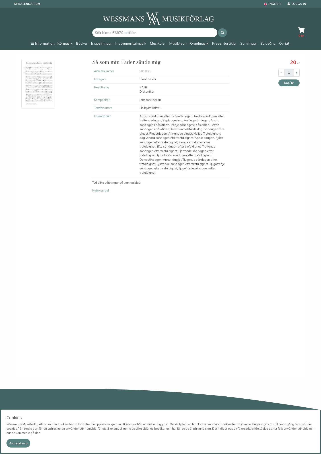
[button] (222, 32)
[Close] (18, 443)
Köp (289, 83)
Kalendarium (29, 4)
